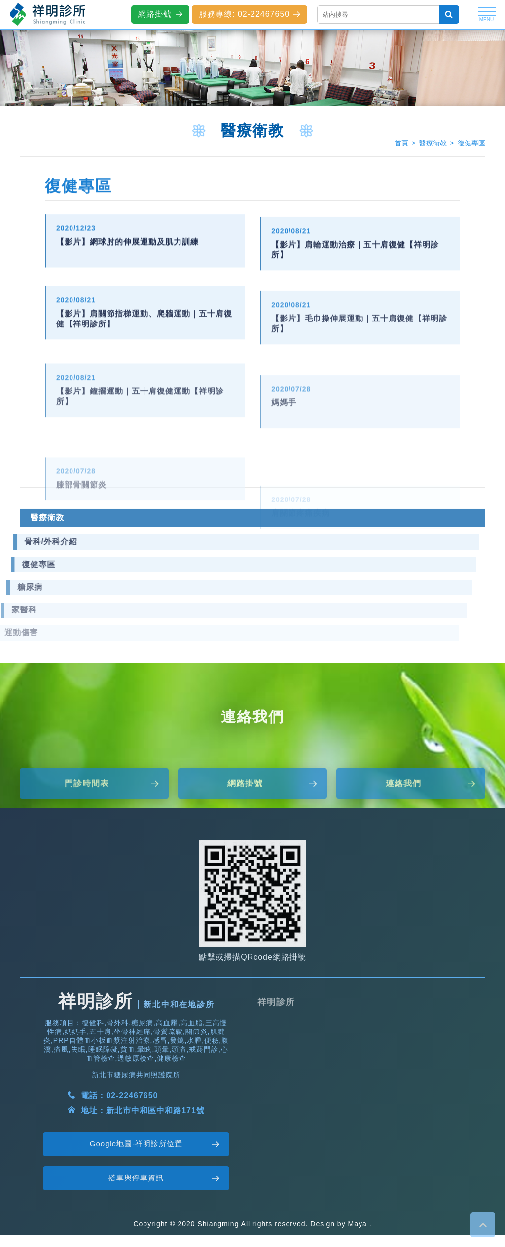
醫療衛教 (433, 144)
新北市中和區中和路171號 (155, 1141)
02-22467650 (132, 1125)
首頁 (401, 144)
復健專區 (471, 144)
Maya (357, 1224)
